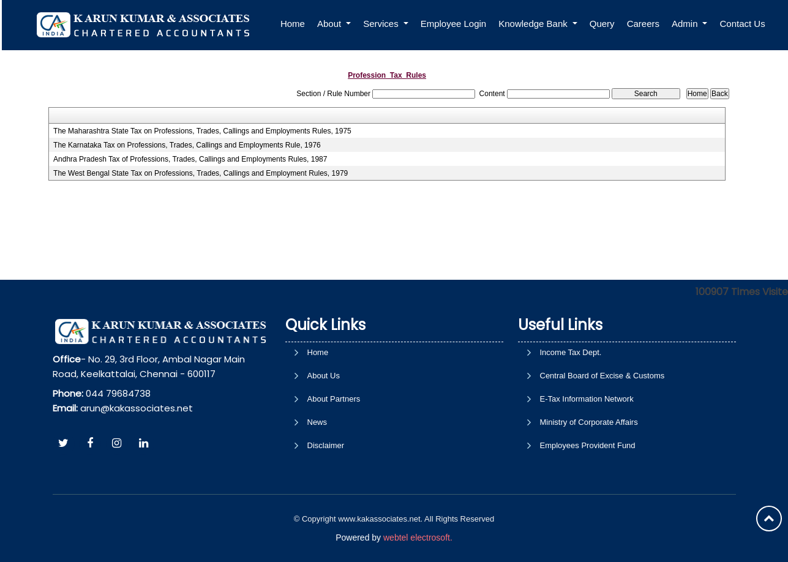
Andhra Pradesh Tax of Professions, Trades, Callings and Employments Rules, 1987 (190, 159)
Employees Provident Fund (588, 445)
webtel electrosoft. (417, 537)
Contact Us (745, 23)
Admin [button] (689, 23)
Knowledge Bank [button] (538, 23)
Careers (646, 23)
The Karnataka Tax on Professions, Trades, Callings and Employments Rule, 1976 (187, 145)
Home (295, 23)
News (317, 422)
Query (605, 23)
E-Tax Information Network (587, 399)
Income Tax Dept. (571, 352)
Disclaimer (326, 445)
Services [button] (385, 23)
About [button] (333, 23)
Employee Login (457, 23)
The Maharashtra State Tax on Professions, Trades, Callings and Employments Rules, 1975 (202, 131)
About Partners (334, 399)
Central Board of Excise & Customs (602, 376)
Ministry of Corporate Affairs (589, 422)
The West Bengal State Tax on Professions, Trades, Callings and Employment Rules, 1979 (200, 173)
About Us (323, 376)
